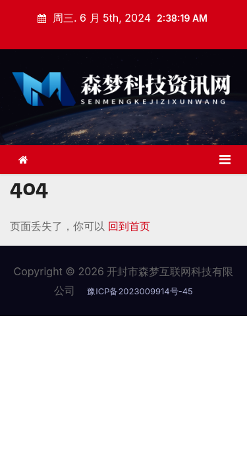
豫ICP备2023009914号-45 (140, 291)
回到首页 (129, 226)
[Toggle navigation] (225, 159)
